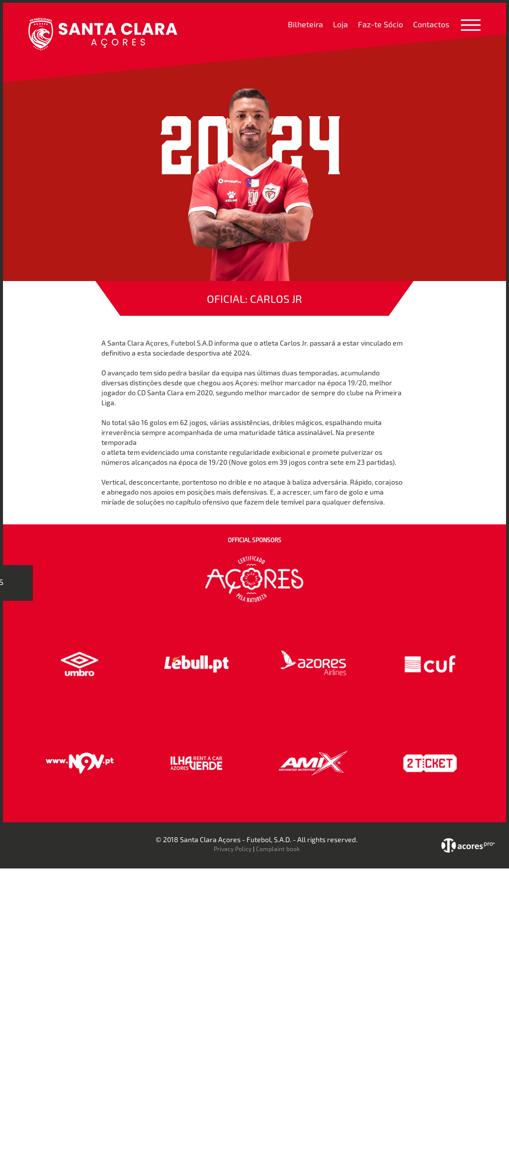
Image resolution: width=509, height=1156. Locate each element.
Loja (340, 24)
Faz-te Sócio (380, 24)
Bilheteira (305, 24)
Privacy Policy (233, 848)
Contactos (431, 24)
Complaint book (278, 848)
